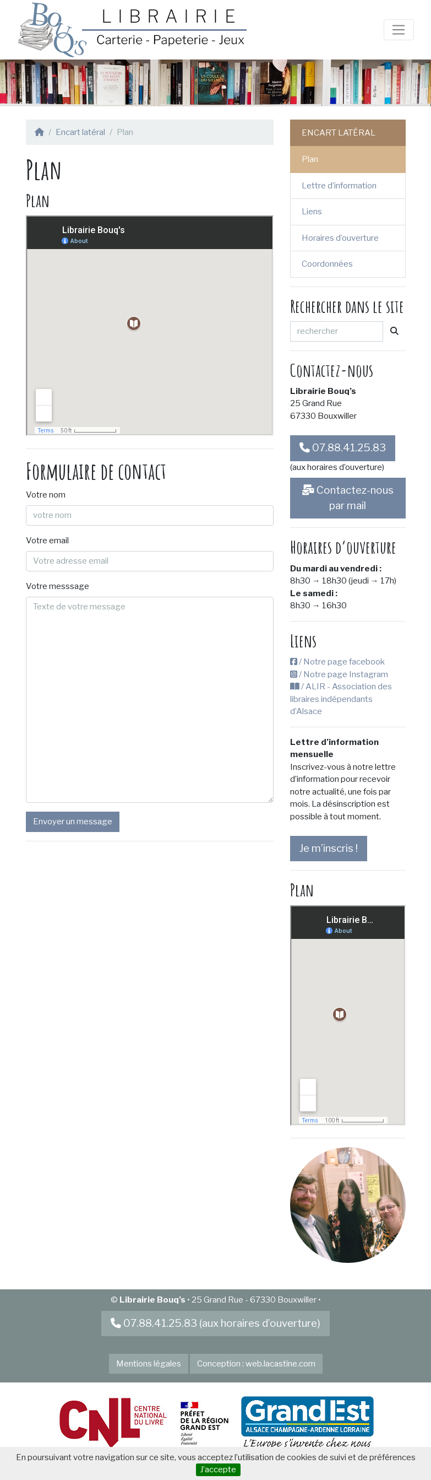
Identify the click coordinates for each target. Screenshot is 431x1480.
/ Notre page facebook (337, 662)
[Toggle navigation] (398, 29)
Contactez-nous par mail (348, 498)
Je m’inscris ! (328, 848)
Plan (310, 159)
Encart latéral (80, 132)
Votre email (47, 540)
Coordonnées (327, 264)
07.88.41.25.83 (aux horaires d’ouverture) (215, 1323)
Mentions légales (148, 1364)
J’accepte (218, 1469)
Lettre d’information (339, 186)
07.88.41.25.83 (342, 447)
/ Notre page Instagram (339, 674)
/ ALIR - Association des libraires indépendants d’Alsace (341, 699)
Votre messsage (57, 586)
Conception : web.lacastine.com (256, 1364)
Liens (312, 212)
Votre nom (46, 495)
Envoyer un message (72, 822)
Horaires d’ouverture (340, 238)
